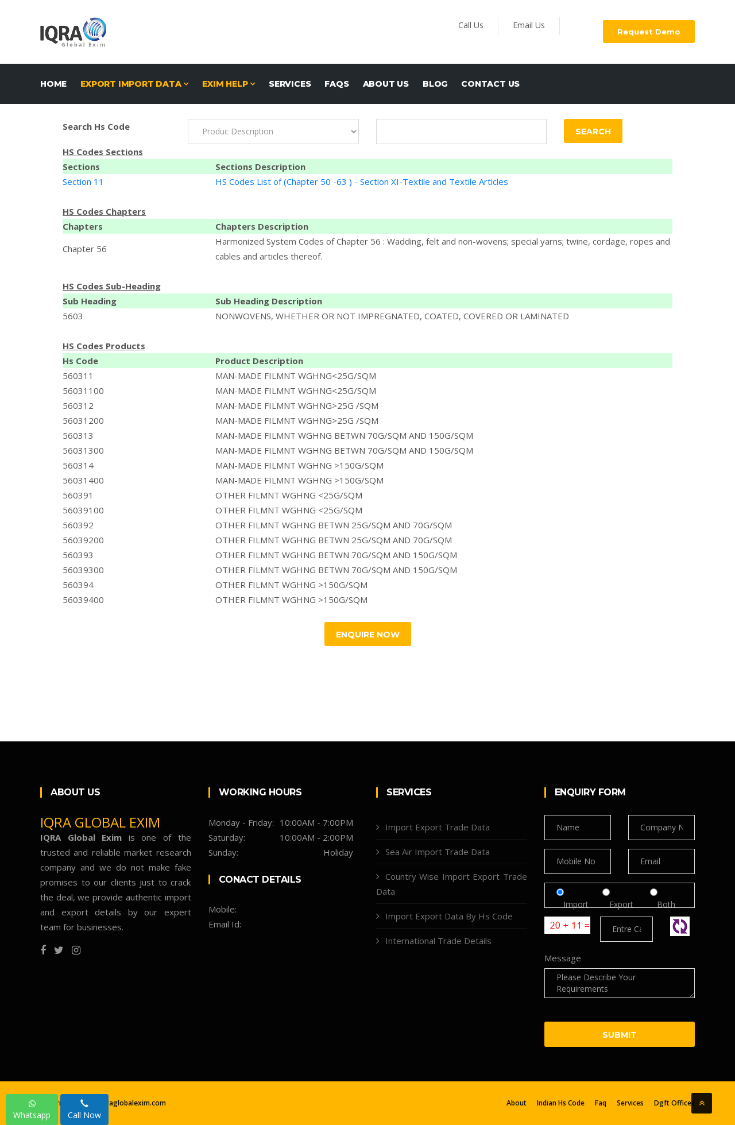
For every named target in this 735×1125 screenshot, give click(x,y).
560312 (78, 405)
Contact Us (490, 84)
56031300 (83, 450)
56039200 (83, 540)
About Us (386, 84)
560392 (78, 525)
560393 (78, 554)
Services (290, 84)
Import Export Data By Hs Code (449, 916)
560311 (78, 375)
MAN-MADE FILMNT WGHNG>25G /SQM (296, 405)
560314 (78, 465)
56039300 (83, 569)
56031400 (83, 480)
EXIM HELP (228, 84)
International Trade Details (438, 940)
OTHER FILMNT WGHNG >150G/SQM (291, 584)
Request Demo (648, 31)
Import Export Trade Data (437, 827)
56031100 (83, 390)
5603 (73, 316)
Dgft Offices (674, 1103)
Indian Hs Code (561, 1103)
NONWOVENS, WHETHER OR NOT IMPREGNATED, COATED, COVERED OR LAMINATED (392, 316)
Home (53, 84)
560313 (78, 435)
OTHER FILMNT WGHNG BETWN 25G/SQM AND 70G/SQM (333, 525)
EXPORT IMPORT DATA (134, 84)
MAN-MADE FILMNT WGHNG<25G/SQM (295, 375)
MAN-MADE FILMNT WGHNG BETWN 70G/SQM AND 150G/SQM (344, 435)
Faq (600, 1103)
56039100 (83, 510)
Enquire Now (368, 634)
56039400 (83, 599)
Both (662, 904)
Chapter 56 (85, 248)
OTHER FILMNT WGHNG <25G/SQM (288, 495)
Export (622, 904)
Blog (435, 84)
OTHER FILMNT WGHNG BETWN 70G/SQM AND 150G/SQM (336, 554)
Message (562, 958)
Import (575, 904)
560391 (78, 495)
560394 (78, 584)
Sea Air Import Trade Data (437, 851)
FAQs (336, 84)
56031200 (83, 420)
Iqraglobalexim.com (132, 1103)
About (516, 1103)
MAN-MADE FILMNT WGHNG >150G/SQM (299, 465)
